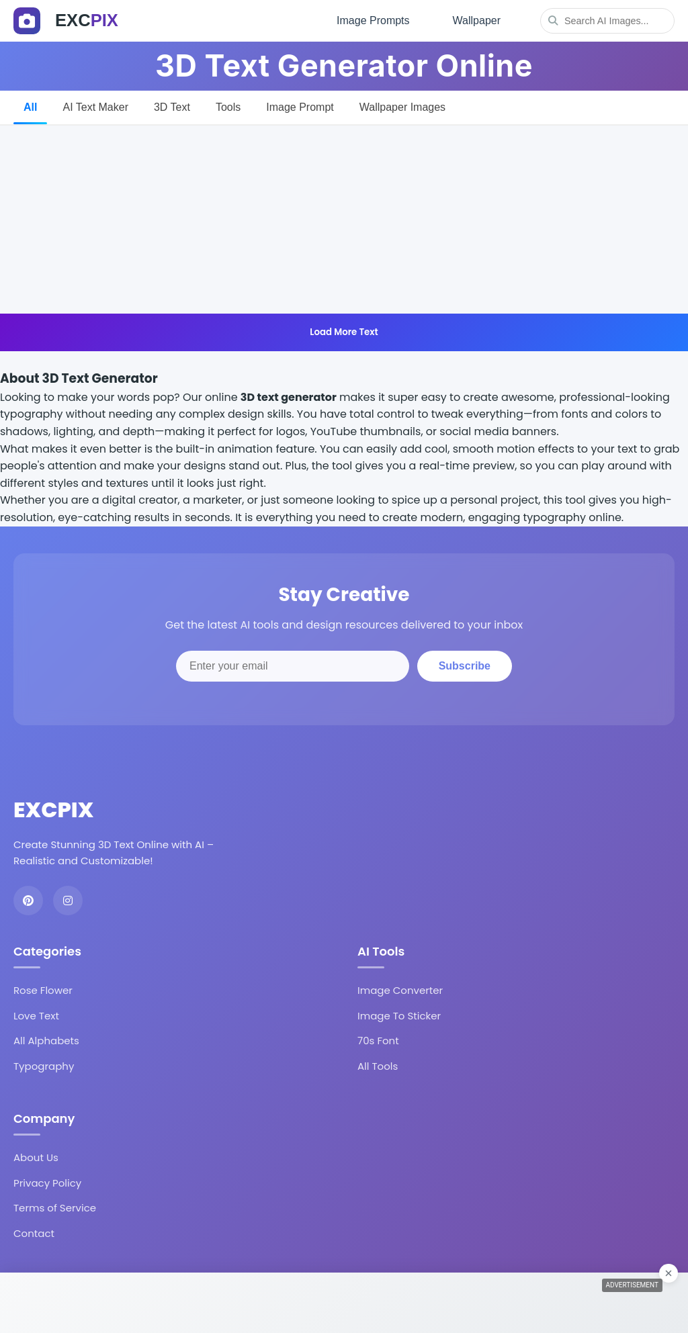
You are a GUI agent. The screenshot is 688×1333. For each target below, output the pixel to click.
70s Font (378, 1040)
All (30, 107)
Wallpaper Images (402, 107)
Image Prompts (373, 20)
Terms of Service (54, 1208)
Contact (33, 1233)
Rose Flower (43, 990)
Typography (43, 1066)
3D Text (172, 107)
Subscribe (464, 666)
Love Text (36, 1016)
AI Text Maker (95, 107)
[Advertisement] (344, 220)
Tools (228, 107)
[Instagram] (68, 900)
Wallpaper (477, 20)
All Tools (377, 1066)
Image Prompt (299, 107)
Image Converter (400, 990)
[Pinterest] (28, 900)
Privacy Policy (47, 1183)
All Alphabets (46, 1040)
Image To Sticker (399, 1016)
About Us (35, 1157)
